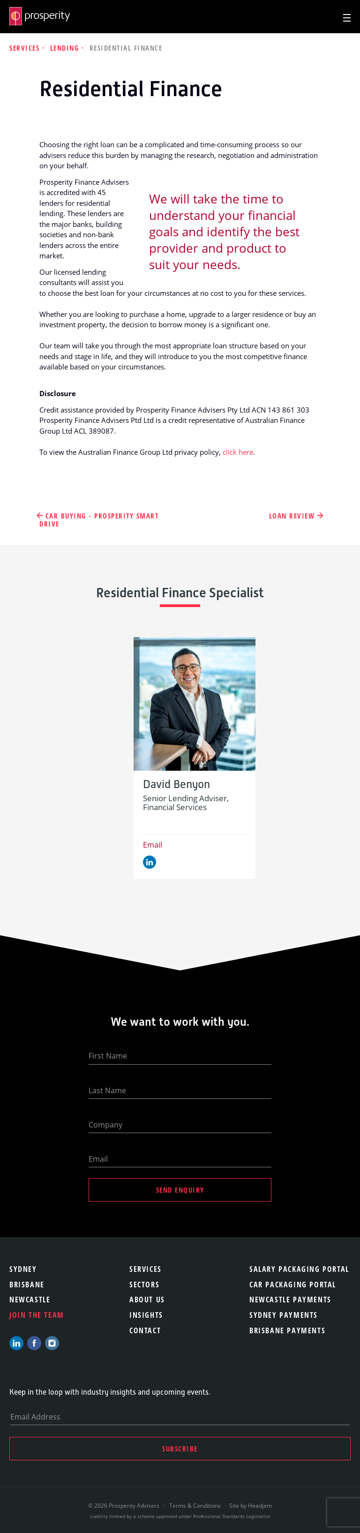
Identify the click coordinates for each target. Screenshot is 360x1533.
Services (25, 48)
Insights (146, 1315)
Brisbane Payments (287, 1330)
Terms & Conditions (195, 1506)
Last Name (107, 1090)
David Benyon (176, 784)
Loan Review (292, 516)
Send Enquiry (180, 1190)
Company (105, 1124)
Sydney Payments (283, 1315)
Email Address (35, 1416)
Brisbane (27, 1284)
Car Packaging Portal (292, 1284)
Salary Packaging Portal (299, 1269)
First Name (108, 1056)
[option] (194, 758)
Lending (66, 48)
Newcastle (29, 1299)
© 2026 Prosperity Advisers (124, 1506)
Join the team (36, 1315)
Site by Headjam (250, 1506)
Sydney (23, 1269)
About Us (147, 1299)
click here (238, 452)
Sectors (144, 1284)
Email (152, 845)
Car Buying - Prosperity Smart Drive (98, 520)
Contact (145, 1330)
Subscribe (180, 1448)
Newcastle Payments (290, 1299)
